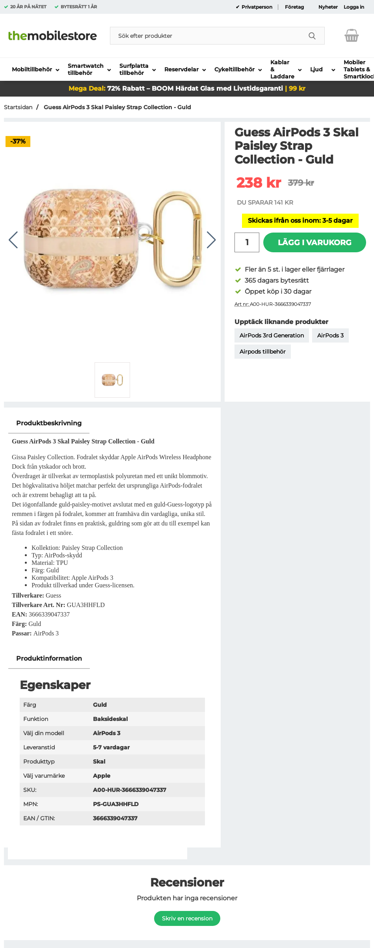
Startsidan (18, 107)
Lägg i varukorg (315, 242)
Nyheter (328, 7)
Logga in (354, 7)
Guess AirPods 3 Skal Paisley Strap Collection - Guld (116, 107)
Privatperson (256, 7)
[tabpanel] (112, 530)
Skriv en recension (187, 918)
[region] (112, 423)
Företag (294, 7)
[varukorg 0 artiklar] (351, 35)
